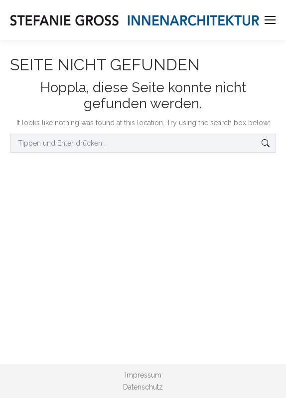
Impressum (143, 375)
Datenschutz (143, 387)
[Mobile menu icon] (270, 20)
